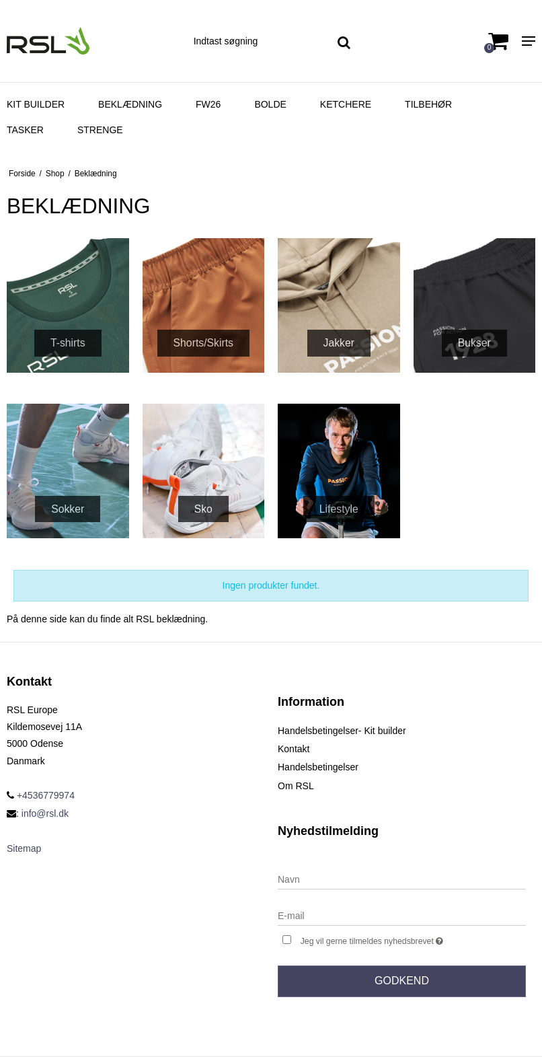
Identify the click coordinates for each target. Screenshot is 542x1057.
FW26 (208, 104)
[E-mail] (402, 915)
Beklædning (130, 104)
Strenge (100, 129)
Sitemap (24, 848)
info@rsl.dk (45, 813)
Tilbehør (428, 104)
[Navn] (402, 878)
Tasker (25, 129)
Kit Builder (36, 104)
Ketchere (345, 104)
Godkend (402, 980)
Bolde (270, 104)
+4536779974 (41, 795)
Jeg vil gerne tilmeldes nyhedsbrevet (406, 940)
